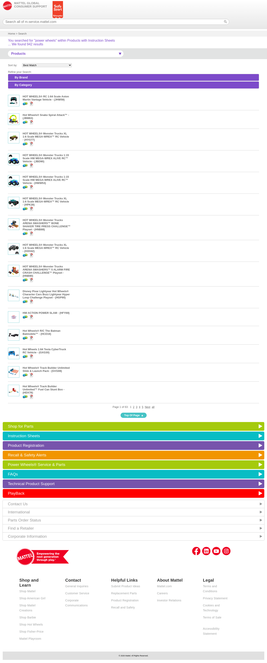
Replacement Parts (124, 593)
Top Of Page (132, 415)
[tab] (133, 77)
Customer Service (77, 593)
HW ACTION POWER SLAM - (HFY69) (46, 312)
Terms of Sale (212, 617)
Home (11, 33)
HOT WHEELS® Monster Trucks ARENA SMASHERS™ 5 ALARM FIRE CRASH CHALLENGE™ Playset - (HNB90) (46, 271)
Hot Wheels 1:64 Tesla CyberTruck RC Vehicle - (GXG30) (44, 351)
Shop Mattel (27, 591)
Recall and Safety (123, 607)
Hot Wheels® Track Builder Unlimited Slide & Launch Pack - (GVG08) (46, 369)
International (19, 512)
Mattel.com (164, 586)
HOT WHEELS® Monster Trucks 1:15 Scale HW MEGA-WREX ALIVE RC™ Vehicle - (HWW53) (46, 180)
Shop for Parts (21, 426)
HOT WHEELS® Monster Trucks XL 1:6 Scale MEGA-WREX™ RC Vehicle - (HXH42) (46, 248)
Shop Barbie (27, 617)
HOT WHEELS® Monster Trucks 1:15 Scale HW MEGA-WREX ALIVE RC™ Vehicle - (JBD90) (46, 158)
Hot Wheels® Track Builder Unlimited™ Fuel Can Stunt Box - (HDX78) (43, 389)
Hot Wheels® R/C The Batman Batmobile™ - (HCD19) (41, 332)
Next (147, 406)
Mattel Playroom (30, 638)
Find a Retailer (21, 528)
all (153, 406)
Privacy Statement (215, 598)
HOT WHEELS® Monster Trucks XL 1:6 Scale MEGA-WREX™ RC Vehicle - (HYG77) (46, 136)
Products (18, 53)
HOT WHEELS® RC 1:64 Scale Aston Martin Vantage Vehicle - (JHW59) (46, 98)
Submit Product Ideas (125, 586)
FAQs (13, 474)
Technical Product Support (31, 484)
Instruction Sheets (24, 436)
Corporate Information (27, 536)
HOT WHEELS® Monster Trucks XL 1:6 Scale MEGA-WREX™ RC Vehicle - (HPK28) (46, 201)
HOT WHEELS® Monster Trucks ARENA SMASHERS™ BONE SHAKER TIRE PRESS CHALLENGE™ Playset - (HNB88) (47, 225)
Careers (162, 593)
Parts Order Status (24, 520)
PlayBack (16, 493)
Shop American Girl (32, 598)
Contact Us (18, 504)
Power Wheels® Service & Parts (36, 464)
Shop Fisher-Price (31, 631)
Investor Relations (169, 600)
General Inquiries (76, 586)
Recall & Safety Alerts (27, 455)
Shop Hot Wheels (31, 624)
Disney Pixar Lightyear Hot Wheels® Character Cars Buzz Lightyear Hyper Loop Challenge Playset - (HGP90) (46, 294)
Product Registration (26, 445)
